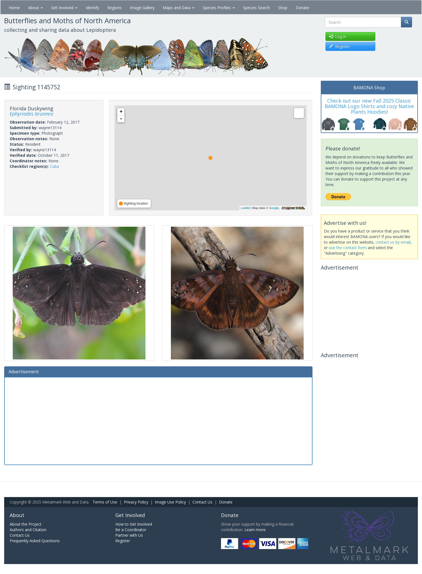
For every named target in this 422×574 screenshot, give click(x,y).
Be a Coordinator (130, 529)
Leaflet (245, 208)
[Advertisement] (158, 420)
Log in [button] (337, 36)
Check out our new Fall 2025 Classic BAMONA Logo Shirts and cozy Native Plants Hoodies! (369, 106)
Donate (302, 7)
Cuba (54, 166)
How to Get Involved (133, 524)
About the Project (25, 524)
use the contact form (348, 247)
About (35, 7)
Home (14, 7)
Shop (282, 7)
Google (274, 208)
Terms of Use (105, 502)
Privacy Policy (136, 502)
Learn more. (255, 529)
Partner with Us (129, 535)
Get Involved (64, 7)
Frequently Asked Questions (35, 540)
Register (122, 540)
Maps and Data (178, 7)
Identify (92, 7)
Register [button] (339, 46)
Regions (114, 7)
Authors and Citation (28, 529)
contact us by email (393, 242)
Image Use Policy (170, 502)
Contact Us (202, 502)
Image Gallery (142, 7)
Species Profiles (219, 7)
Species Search (256, 7)
